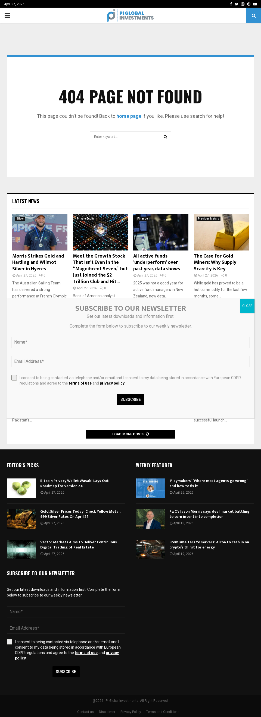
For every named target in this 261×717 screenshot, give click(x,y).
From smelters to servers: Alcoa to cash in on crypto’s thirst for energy (209, 544)
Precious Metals (208, 218)
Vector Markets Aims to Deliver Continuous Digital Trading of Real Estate (78, 544)
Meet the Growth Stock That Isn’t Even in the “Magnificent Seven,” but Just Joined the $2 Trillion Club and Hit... (100, 269)
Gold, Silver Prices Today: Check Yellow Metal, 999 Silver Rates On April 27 (80, 513)
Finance (142, 218)
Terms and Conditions (162, 712)
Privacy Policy (130, 712)
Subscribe (66, 672)
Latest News (25, 201)
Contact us (85, 712)
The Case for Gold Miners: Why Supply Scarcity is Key (215, 262)
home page (128, 116)
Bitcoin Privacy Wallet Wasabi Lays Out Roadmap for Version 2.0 (74, 483)
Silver (20, 218)
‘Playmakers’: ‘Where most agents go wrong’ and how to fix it (208, 483)
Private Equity (85, 218)
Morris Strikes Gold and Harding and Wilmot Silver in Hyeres (38, 262)
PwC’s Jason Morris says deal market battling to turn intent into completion (209, 513)
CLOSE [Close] (247, 306)
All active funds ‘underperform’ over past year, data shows (156, 262)
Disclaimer (107, 712)
